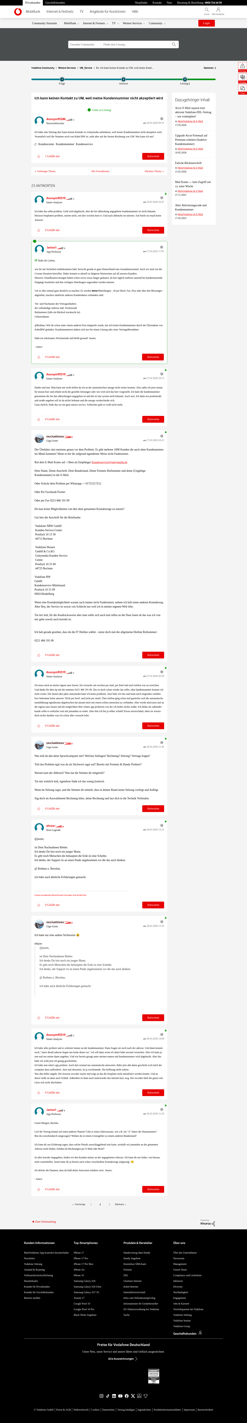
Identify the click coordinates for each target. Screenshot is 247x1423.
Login (206, 23)
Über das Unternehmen (185, 1252)
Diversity (178, 1286)
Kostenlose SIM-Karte (134, 1264)
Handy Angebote (132, 1258)
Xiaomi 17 (79, 1298)
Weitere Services (67, 67)
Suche (126, 1315)
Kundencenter (46, 144)
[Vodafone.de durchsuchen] (207, 13)
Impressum (189, 1409)
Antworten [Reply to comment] (153, 230)
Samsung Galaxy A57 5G (86, 1292)
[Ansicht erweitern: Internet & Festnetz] (107, 24)
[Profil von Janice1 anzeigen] (51, 247)
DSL (125, 1275)
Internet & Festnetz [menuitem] (94, 23)
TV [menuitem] (114, 23)
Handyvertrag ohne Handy (136, 1252)
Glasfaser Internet (132, 1281)
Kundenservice (84, 144)
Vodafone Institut (182, 1320)
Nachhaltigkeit (180, 1292)
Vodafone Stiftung (182, 1315)
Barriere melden (32, 1298)
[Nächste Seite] (120, 1204)
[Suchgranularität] (84, 44)
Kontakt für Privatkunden (37, 1286)
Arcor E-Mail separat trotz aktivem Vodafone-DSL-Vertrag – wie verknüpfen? (193, 112)
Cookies (95, 1409)
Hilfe (135, 12)
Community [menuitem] (155, 23)
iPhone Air (79, 1269)
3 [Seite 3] (109, 1204)
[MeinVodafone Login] (218, 13)
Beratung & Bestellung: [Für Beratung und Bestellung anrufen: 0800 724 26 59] (199, 2)
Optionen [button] (209, 67)
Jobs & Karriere (181, 1303)
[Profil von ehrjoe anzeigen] (50, 826)
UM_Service (86, 67)
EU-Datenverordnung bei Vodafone (141, 1309)
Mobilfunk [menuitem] (70, 23)
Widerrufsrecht (81, 1409)
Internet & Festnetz (59, 12)
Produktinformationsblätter (167, 1409)
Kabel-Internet (130, 1286)
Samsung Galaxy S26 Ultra (87, 1286)
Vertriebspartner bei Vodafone (188, 1309)
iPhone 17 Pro (81, 1258)
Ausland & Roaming (34, 1269)
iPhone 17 (79, 1252)
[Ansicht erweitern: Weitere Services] (144, 24)
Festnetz (127, 1269)
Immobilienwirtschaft (134, 1292)
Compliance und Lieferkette (187, 1275)
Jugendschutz (144, 1409)
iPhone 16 (79, 1275)
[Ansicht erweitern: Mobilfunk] (78, 24)
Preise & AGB (63, 1409)
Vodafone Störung (33, 1264)
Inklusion (178, 1281)
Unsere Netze (180, 1269)
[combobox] (139, 44)
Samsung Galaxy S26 (84, 1281)
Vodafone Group (181, 1326)
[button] (39, 156)
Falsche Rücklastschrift (188, 163)
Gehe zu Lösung (101, 110)
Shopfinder (141, 2)
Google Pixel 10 (82, 1303)
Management (180, 1264)
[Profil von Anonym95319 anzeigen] (56, 198)
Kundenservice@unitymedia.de (109, 462)
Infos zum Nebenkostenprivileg (139, 1298)
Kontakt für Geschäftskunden (39, 1292)
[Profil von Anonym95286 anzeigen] (56, 119)
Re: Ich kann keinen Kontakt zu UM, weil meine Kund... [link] (124, 67)
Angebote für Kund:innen (108, 12)
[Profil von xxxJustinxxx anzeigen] (55, 436)
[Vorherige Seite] (78, 1204)
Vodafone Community (42, 67)
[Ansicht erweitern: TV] (118, 24)
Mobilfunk (33, 12)
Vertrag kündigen (126, 1409)
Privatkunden (32, 2)
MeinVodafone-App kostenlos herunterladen (46, 1252)
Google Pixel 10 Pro (84, 1309)
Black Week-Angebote (85, 1315)
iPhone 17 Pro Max (83, 1264)
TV (81, 12)
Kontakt (157, 2)
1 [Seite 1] (91, 1204)
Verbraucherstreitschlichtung (38, 1275)
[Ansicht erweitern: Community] (165, 24)
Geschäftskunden (55, 2)
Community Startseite (44, 23)
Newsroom (178, 1258)
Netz (169, 2)
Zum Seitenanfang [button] (45, 1221)
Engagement (179, 1298)
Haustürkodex (31, 1281)
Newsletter (29, 1258)
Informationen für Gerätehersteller (140, 1303)
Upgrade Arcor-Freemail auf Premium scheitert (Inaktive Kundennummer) (191, 140)
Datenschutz (108, 1409)
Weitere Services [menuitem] (132, 23)
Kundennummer (65, 144)
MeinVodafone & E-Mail (190, 121)
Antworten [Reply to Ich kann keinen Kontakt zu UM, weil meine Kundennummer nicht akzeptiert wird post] (153, 156)
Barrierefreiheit (205, 1409)
